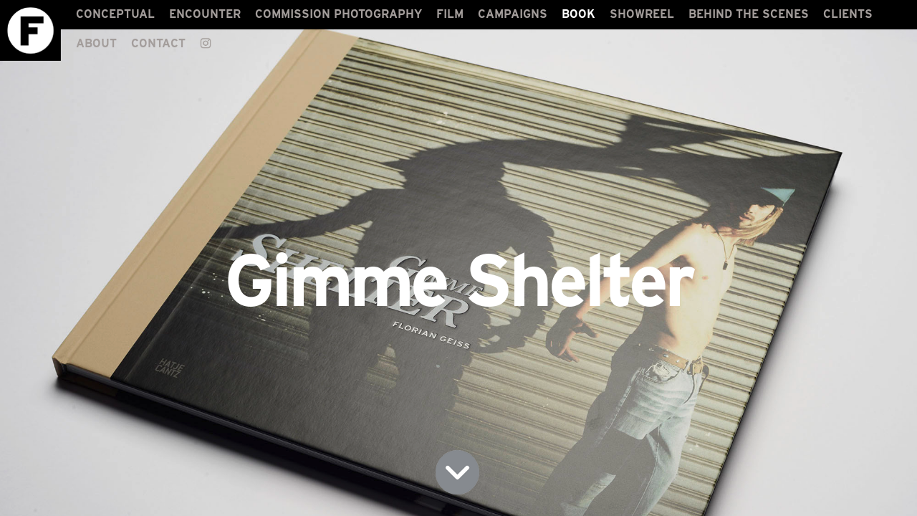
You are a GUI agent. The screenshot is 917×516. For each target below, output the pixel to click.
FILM (450, 14)
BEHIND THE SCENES (748, 14)
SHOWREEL (642, 14)
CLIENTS (848, 14)
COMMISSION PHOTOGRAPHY (338, 14)
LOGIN (893, 503)
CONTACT (158, 43)
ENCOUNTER (205, 14)
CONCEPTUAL (115, 14)
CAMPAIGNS (512, 14)
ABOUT (96, 43)
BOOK (578, 14)
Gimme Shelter (458, 280)
